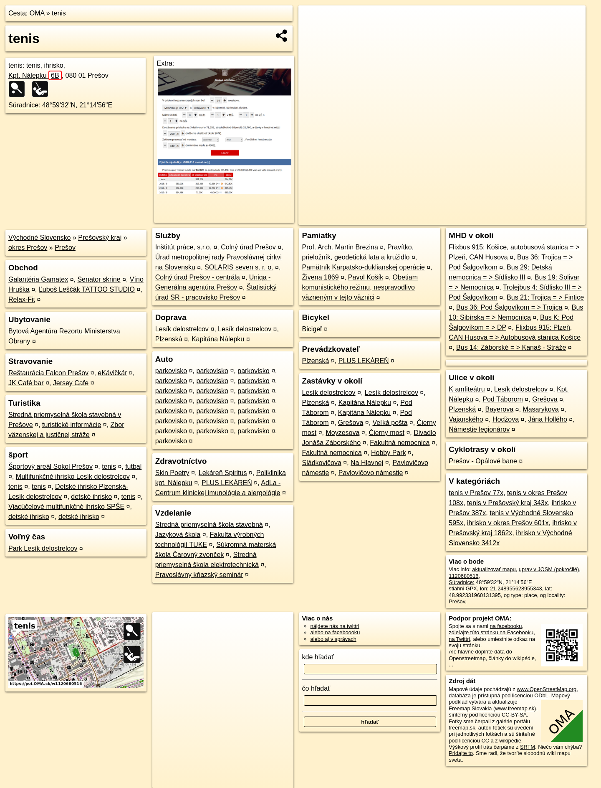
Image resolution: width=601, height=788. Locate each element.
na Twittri (459, 639)
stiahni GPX (463, 588)
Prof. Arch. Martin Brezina (340, 247)
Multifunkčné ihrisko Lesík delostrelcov (73, 476)
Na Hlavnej (367, 462)
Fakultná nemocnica (399, 442)
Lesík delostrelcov (182, 329)
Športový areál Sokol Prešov (50, 466)
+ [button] (313, 19)
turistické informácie (71, 424)
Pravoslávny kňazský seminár (199, 574)
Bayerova (499, 409)
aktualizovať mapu (493, 569)
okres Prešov (27, 247)
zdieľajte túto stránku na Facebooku (491, 632)
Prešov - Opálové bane (483, 461)
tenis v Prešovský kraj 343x (507, 502)
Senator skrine (98, 279)
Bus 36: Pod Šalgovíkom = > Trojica (509, 307)
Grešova (350, 422)
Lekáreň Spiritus (223, 472)
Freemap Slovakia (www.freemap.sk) (492, 708)
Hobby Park (388, 452)
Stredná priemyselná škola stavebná (209, 524)
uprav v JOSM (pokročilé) (549, 569)
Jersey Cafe (70, 382)
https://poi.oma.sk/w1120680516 (548, 218)
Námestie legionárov (479, 429)
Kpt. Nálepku (35, 75)
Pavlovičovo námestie (370, 472)
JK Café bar (25, 382)
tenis (59, 13)
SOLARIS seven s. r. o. (239, 267)
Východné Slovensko (39, 237)
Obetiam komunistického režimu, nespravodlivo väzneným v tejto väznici (360, 287)
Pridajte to (461, 753)
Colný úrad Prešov (248, 247)
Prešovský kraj (99, 237)
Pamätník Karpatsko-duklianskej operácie (363, 267)
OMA (37, 13)
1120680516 (463, 576)
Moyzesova (342, 432)
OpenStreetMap (441, 218)
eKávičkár (112, 372)
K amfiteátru (467, 389)
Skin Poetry (172, 472)
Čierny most (386, 432)
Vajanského (466, 419)
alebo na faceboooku (335, 632)
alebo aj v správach (333, 639)
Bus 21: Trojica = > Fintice (545, 297)
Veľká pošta (390, 422)
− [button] (313, 32)
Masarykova (540, 409)
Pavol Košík (365, 277)
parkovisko (171, 370)
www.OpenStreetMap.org (546, 689)
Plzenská (168, 339)
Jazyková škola (178, 534)
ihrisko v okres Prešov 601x (508, 522)
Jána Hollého (547, 419)
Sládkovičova (321, 462)
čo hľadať (316, 688)
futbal (133, 466)
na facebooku (506, 626)
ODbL (541, 695)
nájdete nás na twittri (335, 626)
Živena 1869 (320, 277)
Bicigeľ (312, 329)
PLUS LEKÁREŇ (227, 482)
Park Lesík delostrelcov (42, 548)
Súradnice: (24, 105)
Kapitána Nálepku (218, 339)
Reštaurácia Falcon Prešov (48, 372)
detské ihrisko (91, 496)
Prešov (65, 247)
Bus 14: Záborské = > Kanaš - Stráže (511, 347)
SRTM (527, 747)
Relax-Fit (21, 299)
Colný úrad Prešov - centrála (197, 277)
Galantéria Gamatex (38, 279)
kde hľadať (318, 657)
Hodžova (505, 419)
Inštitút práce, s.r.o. (183, 247)
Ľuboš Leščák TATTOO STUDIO (87, 289)
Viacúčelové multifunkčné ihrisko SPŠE (66, 506)
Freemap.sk (484, 218)
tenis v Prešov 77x (476, 492)
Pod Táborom (502, 399)
